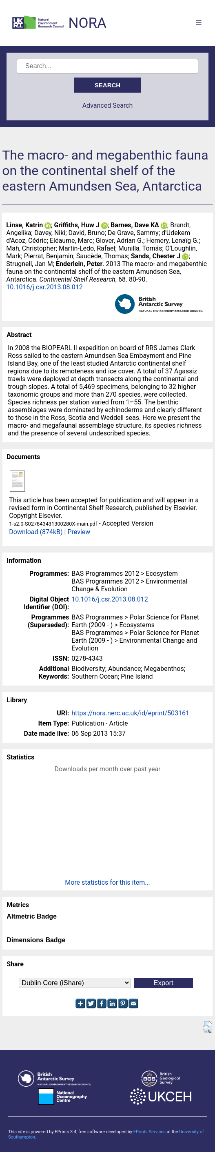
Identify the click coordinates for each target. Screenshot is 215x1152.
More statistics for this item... (107, 882)
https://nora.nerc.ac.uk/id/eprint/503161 (130, 713)
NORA (87, 23)
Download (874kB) (35, 532)
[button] (207, 1027)
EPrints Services (149, 1131)
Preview (78, 532)
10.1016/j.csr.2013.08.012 (44, 287)
